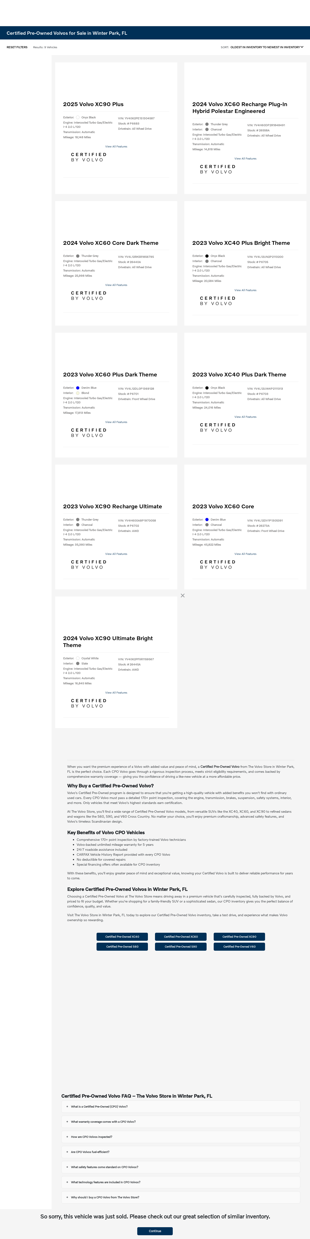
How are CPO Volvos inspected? (91, 1137)
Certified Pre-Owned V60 (239, 946)
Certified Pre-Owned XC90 (239, 936)
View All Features (116, 146)
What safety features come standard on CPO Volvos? (104, 1167)
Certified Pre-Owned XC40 (122, 936)
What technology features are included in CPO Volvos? (105, 1182)
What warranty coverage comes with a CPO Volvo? (103, 1121)
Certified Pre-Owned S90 (181, 946)
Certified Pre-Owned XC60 (181, 936)
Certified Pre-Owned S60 (122, 946)
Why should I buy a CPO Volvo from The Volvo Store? (105, 1197)
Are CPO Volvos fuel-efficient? (90, 1152)
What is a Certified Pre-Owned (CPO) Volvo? (99, 1106)
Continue (155, 1231)
